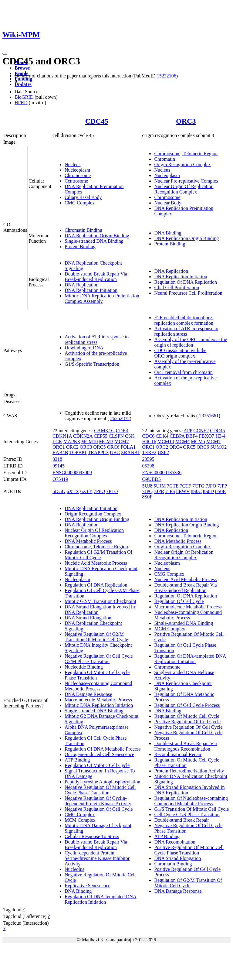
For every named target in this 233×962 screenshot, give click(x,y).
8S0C (196, 491)
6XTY (86, 491)
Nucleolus (74, 869)
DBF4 (192, 436)
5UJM (160, 485)
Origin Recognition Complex (182, 164)
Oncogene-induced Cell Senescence (99, 754)
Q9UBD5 (151, 479)
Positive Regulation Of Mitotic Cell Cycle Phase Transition (188, 850)
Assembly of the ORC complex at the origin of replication (190, 342)
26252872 (120, 418)
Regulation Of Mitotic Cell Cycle (97, 765)
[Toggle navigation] (4, 54)
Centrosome (76, 180)
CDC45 (96, 121)
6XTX (73, 491)
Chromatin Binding (83, 230)
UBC (115, 452)
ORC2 (72, 447)
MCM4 (182, 441)
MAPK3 (71, 441)
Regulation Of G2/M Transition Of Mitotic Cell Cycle (98, 554)
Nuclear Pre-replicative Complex (186, 180)
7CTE (172, 485)
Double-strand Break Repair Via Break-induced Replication (96, 276)
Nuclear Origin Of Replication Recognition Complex (183, 189)
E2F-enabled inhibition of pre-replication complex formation (183, 320)
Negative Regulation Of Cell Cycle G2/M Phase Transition (99, 658)
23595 (148, 459)
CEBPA (177, 436)
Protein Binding (80, 246)
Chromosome (78, 175)
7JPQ (147, 491)
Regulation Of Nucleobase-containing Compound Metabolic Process (191, 801)
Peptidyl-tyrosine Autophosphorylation (102, 781)
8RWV (183, 491)
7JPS (170, 491)
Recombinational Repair (177, 754)
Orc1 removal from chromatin (183, 372)
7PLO (112, 491)
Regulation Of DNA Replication (185, 282)
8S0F (147, 496)
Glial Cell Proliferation (176, 287)
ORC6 (113, 447)
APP (188, 430)
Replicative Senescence (87, 885)
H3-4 (220, 436)
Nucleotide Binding (84, 666)
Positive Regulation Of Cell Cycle (187, 721)
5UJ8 (147, 485)
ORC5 (99, 447)
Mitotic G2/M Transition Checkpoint (100, 601)
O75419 (60, 479)
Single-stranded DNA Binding (94, 241)
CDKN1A (62, 436)
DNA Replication (82, 284)
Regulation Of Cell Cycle (179, 601)
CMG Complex (80, 202)
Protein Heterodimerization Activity (189, 770)
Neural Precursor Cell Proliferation (188, 293)
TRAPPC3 (98, 452)
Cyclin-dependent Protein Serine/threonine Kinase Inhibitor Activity (97, 858)
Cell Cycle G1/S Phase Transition (186, 814)
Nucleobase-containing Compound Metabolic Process (98, 686)
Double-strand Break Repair (181, 820)
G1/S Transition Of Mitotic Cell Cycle (191, 809)
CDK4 (122, 430)
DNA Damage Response (88, 694)
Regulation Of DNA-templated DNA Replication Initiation (101, 899)
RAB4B (60, 452)
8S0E (220, 491)
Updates (23, 84)
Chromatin (164, 159)
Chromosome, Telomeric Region (186, 153)
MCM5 (198, 441)
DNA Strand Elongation (88, 617)
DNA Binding (167, 232)
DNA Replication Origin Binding (97, 235)
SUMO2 (218, 447)
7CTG (198, 485)
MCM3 (106, 441)
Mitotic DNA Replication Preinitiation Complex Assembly (102, 298)
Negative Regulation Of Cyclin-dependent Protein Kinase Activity (98, 801)
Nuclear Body (167, 202)
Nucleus (72, 164)
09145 (58, 465)
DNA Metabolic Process (88, 541)
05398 (148, 465)
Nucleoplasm (77, 170)
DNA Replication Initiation (91, 290)
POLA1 (128, 447)
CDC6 (148, 436)
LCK (57, 441)
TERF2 (149, 452)
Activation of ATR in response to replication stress (97, 339)
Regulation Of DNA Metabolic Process (103, 748)
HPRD (21, 102)
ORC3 (186, 121)
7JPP (222, 485)
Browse (22, 67)
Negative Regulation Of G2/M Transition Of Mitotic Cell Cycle (96, 637)
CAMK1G (104, 430)
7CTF (185, 485)
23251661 (208, 415)
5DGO (59, 491)
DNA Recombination (174, 841)
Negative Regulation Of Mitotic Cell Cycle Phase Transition (100, 790)
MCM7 (121, 441)
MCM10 (89, 441)
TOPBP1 (78, 452)
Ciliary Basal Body (83, 197)
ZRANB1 (130, 452)
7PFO (99, 491)
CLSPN (116, 436)
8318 (57, 459)
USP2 (163, 452)
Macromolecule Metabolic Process (98, 699)
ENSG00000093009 (72, 472)
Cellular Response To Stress (92, 836)
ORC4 (175, 447)
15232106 (166, 75)
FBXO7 (206, 436)
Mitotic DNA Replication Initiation (99, 705)
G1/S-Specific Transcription (92, 364)
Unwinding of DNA (84, 347)
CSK (129, 436)
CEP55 (100, 436)
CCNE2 (201, 430)
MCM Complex (80, 820)
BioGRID (24, 97)
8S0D (208, 491)
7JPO (211, 485)
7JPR (159, 491)
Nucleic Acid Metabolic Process (96, 563)
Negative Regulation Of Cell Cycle (99, 809)
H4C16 (149, 441)
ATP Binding (77, 759)
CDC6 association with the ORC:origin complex (180, 353)
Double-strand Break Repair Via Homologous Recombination (185, 746)
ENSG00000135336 (161, 472)
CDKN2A (83, 436)
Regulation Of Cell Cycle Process (187, 705)
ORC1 (58, 447)
